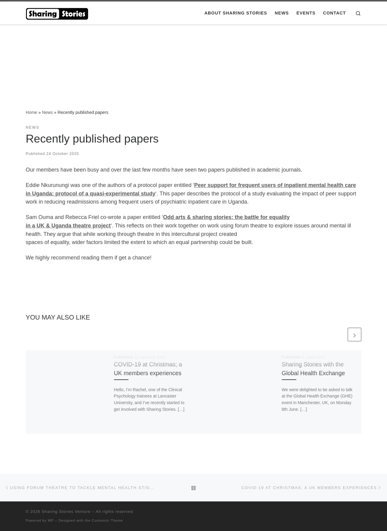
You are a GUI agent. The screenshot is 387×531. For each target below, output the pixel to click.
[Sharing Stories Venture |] (57, 12)
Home (31, 112)
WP (51, 520)
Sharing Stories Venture (66, 511)
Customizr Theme (107, 520)
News (47, 112)
